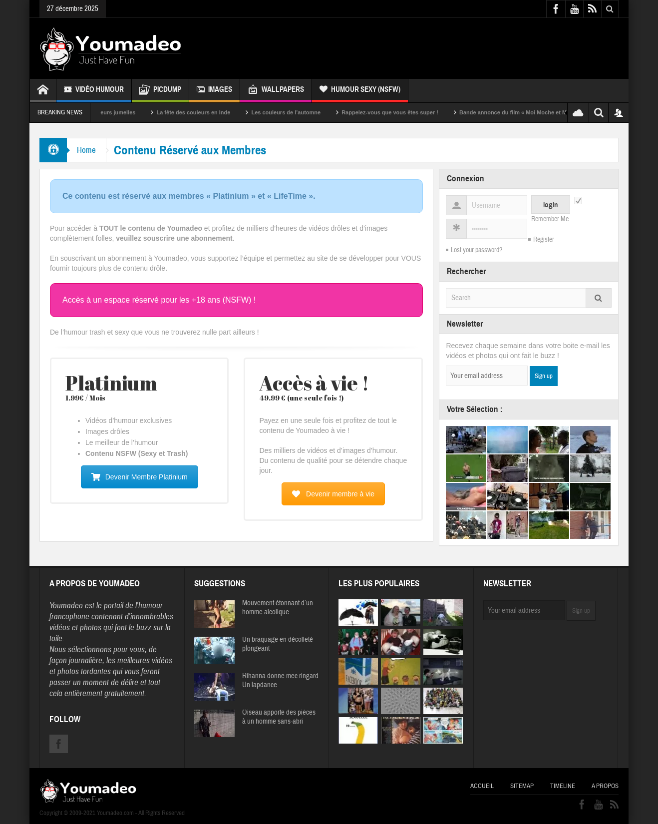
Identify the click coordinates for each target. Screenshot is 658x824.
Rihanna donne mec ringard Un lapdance (280, 681)
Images (214, 90)
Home (86, 150)
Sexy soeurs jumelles (118, 112)
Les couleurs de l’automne (296, 112)
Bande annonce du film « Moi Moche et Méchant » (535, 112)
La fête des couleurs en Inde (204, 112)
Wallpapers (276, 90)
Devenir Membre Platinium (139, 477)
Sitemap (522, 786)
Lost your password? (476, 250)
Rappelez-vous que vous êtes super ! (400, 112)
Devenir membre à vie (333, 494)
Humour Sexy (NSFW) (360, 90)
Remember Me (550, 219)
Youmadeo (66, 605)
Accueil (482, 786)
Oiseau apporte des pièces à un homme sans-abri (279, 717)
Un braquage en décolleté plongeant (277, 644)
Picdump (160, 90)
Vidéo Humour (93, 90)
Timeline (562, 786)
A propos (605, 786)
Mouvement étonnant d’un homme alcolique (277, 608)
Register (543, 239)
